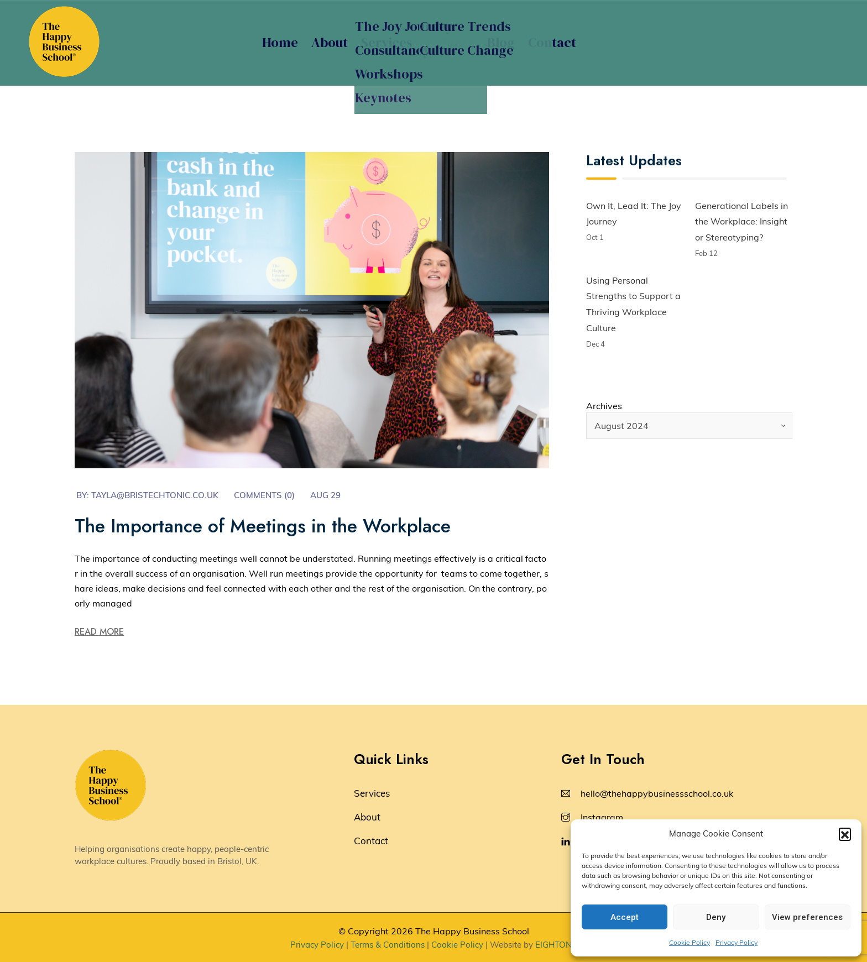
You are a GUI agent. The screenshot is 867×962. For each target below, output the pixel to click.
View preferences (807, 917)
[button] (844, 833)
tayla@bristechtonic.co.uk (154, 495)
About (329, 42)
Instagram (602, 817)
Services (386, 42)
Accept (624, 917)
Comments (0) (264, 495)
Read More (99, 631)
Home (280, 42)
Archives (604, 405)
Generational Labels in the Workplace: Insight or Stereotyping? (741, 221)
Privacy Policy (736, 942)
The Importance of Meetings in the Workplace (263, 526)
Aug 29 (325, 495)
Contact (552, 42)
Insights (450, 42)
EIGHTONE (556, 944)
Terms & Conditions (388, 944)
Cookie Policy (689, 942)
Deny (715, 917)
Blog (501, 42)
